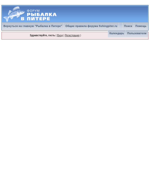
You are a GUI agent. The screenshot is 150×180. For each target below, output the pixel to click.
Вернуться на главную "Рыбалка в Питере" (32, 26)
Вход (60, 35)
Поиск (128, 26)
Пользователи (137, 33)
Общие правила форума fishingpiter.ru (91, 26)
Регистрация (72, 35)
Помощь (141, 26)
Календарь (117, 33)
